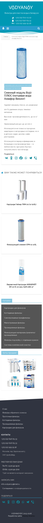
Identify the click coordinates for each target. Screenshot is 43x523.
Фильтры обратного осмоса (14, 413)
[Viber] (35, 158)
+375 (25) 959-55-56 (23, 23)
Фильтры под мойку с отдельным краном (21, 340)
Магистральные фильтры (14, 323)
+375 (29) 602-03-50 (23, 18)
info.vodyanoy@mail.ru (10, 484)
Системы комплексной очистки (17, 345)
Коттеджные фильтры (13, 313)
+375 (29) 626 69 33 (9, 443)
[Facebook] (21, 158)
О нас (4, 409)
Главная (6, 36)
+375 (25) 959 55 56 (9, 447)
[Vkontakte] (6, 158)
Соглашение (7, 488)
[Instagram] (16, 158)
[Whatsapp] (26, 158)
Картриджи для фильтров (13, 88)
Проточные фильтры (10, 416)
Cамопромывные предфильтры (17, 318)
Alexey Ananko (29, 516)
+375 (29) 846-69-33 (23, 21)
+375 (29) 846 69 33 (9, 439)
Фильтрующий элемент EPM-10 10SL (21, 245)
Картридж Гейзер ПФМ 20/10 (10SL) (21, 204)
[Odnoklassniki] (11, 158)
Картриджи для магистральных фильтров (18, 85)
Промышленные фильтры (14, 328)
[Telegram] (30, 158)
